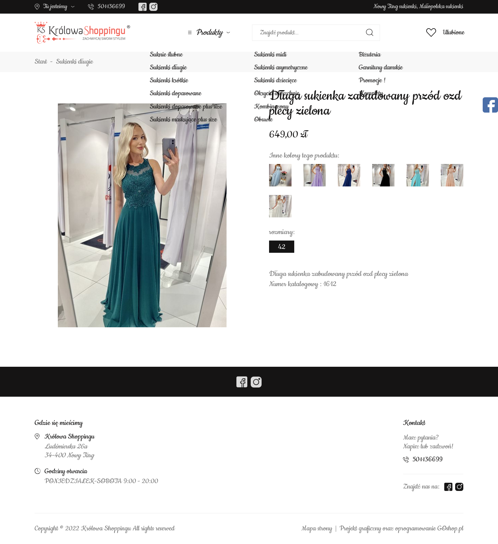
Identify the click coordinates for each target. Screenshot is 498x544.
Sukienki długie (74, 62)
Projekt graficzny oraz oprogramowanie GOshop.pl (401, 528)
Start (41, 62)
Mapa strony (316, 528)
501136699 (111, 6)
